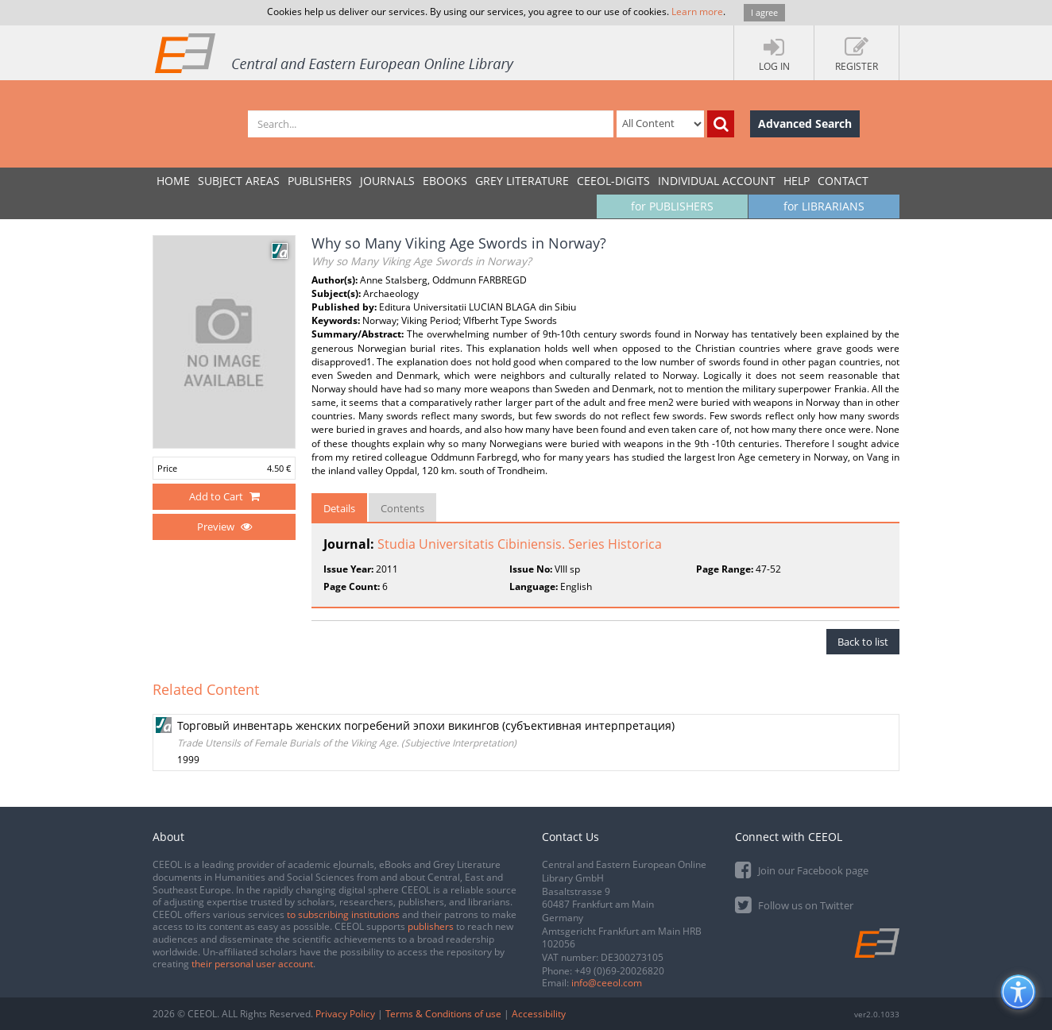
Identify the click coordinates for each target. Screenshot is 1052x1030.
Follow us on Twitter (794, 904)
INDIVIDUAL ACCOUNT (716, 180)
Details (339, 508)
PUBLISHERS (320, 180)
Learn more (697, 11)
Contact (843, 180)
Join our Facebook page (801, 869)
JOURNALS (387, 180)
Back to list (862, 642)
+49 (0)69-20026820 (619, 971)
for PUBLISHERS (672, 206)
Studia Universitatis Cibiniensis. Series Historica (519, 544)
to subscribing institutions (343, 914)
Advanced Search (805, 123)
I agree (764, 12)
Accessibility (539, 1013)
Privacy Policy (345, 1013)
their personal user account (252, 963)
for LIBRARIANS (823, 206)
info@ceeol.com (606, 982)
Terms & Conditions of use (443, 1013)
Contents (402, 508)
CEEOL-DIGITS (613, 180)
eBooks (445, 180)
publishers (431, 926)
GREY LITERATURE (522, 180)
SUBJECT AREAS (239, 180)
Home (173, 180)
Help (796, 180)
